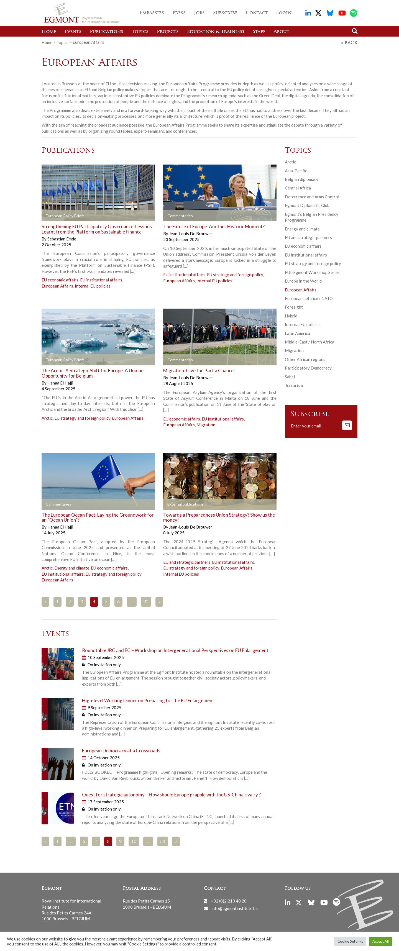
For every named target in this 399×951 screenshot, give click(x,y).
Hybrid (291, 314)
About (281, 32)
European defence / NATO (309, 297)
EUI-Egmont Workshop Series (312, 271)
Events (73, 32)
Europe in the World (303, 280)
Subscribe (225, 13)
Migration (205, 423)
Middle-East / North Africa (309, 341)
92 (146, 601)
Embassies (152, 13)
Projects (168, 32)
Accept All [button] (380, 941)
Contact (257, 13)
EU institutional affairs (101, 278)
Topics (140, 32)
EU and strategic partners (186, 561)
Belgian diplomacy (301, 178)
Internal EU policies (93, 284)
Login (283, 13)
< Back (349, 42)
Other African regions (305, 358)
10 (133, 841)
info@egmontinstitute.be (234, 907)
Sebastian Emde (61, 237)
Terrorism (294, 384)
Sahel (290, 375)
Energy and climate (71, 567)
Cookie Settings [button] (350, 941)
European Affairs (57, 284)
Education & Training (215, 32)
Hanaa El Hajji (60, 382)
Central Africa (298, 186)
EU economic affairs (60, 278)
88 (162, 841)
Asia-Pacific (296, 169)
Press (179, 13)
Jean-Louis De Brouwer (190, 232)
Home (49, 32)
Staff (259, 32)
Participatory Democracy (308, 367)
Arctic (47, 417)
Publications (106, 32)
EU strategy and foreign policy (235, 273)
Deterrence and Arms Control (312, 195)
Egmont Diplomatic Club (307, 204)
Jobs (199, 13)
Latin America (297, 332)
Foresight (294, 306)
